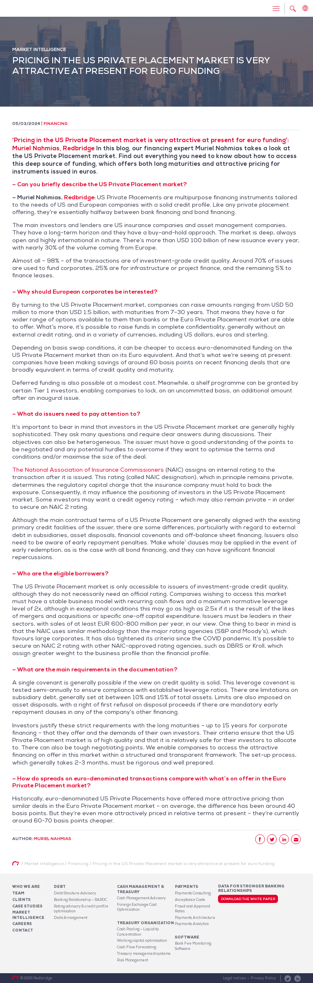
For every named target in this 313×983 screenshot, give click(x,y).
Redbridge (79, 197)
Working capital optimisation (142, 940)
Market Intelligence (28, 915)
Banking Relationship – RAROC (80, 899)
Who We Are (26, 886)
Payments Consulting (193, 893)
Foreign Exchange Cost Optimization (136, 907)
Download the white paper (248, 899)
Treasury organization (145, 923)
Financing (56, 123)
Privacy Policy (263, 978)
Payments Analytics (192, 923)
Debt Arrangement (70, 917)
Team (18, 893)
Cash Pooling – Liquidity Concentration (138, 931)
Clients (21, 899)
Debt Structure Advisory (75, 893)
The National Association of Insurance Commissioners (88, 469)
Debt (60, 886)
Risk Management (132, 960)
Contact (22, 930)
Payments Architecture (195, 917)
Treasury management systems (143, 953)
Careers (22, 923)
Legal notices (234, 978)
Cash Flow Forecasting (136, 947)
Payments (186, 886)
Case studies (27, 906)
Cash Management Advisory (141, 898)
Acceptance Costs (190, 899)
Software (187, 937)
